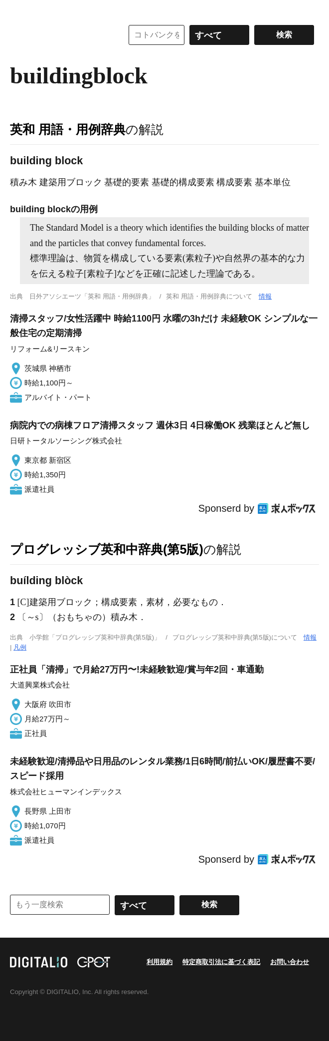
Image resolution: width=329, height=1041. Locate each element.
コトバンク (59, 35)
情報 (265, 296)
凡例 (19, 647)
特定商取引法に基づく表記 (221, 962)
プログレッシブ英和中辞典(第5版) (106, 549)
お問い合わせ (289, 962)
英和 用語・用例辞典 (68, 129)
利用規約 (159, 962)
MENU (20, 10)
